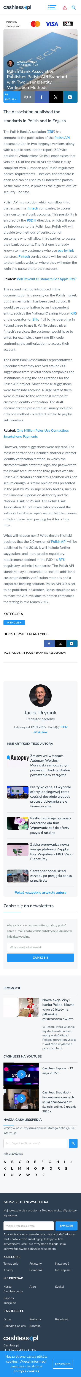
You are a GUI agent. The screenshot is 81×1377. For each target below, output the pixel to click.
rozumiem (63, 1363)
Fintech (24, 256)
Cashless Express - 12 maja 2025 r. (57, 1070)
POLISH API (18, 652)
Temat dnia (10, 1264)
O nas (7, 1319)
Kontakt (34, 1326)
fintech (32, 208)
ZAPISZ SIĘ (40, 957)
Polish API (62, 137)
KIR (73, 313)
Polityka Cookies (14, 1326)
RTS (62, 559)
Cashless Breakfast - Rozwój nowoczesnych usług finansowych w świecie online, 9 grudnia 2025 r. (59, 1101)
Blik (35, 319)
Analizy (8, 1270)
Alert (32, 1287)
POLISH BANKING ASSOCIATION (46, 652)
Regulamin (62, 1319)
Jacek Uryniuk (27, 62)
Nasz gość (62, 1264)
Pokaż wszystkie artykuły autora (40, 892)
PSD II (31, 220)
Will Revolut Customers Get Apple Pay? (46, 279)
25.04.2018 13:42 (27, 65)
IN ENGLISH (10, 97)
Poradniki (35, 1270)
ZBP (51, 131)
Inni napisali (63, 1270)
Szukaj (59, 1287)
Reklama (35, 1319)
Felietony (35, 1264)
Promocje (12, 988)
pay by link (66, 250)
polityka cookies (26, 1371)
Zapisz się (66, 1225)
